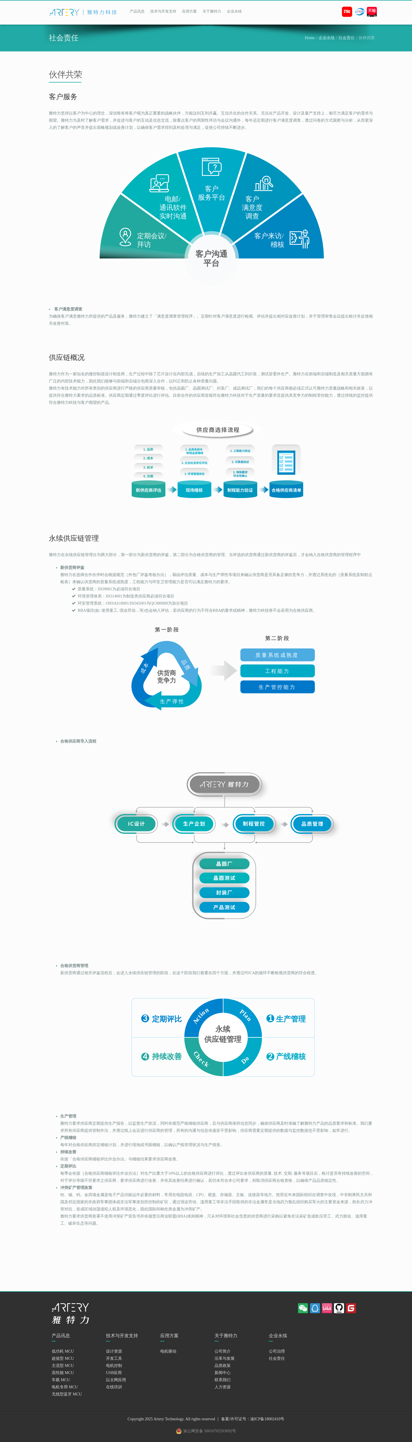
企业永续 (234, 11)
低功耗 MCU (63, 1351)
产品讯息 (137, 11)
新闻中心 (223, 1373)
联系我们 (223, 1380)
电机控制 (114, 1365)
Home (310, 38)
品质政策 (223, 1365)
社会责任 (347, 38)
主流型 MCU (63, 1365)
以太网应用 (116, 1380)
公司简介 (223, 1351)
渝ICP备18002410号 (267, 1419)
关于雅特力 (212, 11)
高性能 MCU (63, 1373)
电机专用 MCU (65, 1387)
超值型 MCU (63, 1358)
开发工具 (114, 1358)
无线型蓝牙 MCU (67, 1394)
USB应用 (114, 1373)
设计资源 (114, 1351)
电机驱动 (168, 1351)
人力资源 (223, 1387)
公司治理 (277, 1351)
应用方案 (189, 11)
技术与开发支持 (163, 11)
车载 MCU (61, 1380)
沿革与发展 (225, 1358)
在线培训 (114, 1387)
